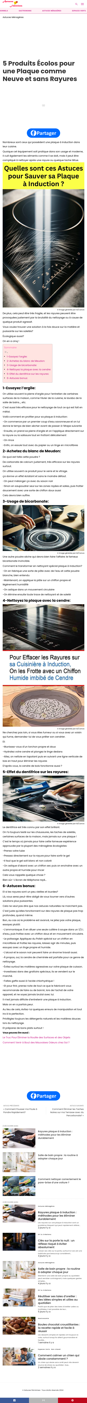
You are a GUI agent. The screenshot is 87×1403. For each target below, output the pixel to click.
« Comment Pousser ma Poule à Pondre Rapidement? (20, 1111)
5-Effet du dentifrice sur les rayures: (28, 373)
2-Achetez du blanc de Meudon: (26, 361)
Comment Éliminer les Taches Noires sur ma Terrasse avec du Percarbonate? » (67, 1112)
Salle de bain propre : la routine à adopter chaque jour (58, 1157)
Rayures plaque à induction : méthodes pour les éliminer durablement (55, 1135)
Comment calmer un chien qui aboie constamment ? (58, 1357)
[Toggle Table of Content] (6, 352)
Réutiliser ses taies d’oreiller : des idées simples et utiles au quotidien (60, 1299)
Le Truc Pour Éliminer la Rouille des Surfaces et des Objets (37, 1037)
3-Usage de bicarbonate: (22, 365)
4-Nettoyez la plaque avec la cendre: (29, 369)
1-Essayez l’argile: (17, 356)
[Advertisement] (43, 38)
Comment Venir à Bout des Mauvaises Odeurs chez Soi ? (36, 1042)
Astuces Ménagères (51, 11)
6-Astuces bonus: (17, 378)
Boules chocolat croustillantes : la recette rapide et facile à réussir (59, 1328)
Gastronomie (25, 11)
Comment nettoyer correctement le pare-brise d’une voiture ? (59, 1180)
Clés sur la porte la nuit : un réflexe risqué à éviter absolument (56, 1244)
